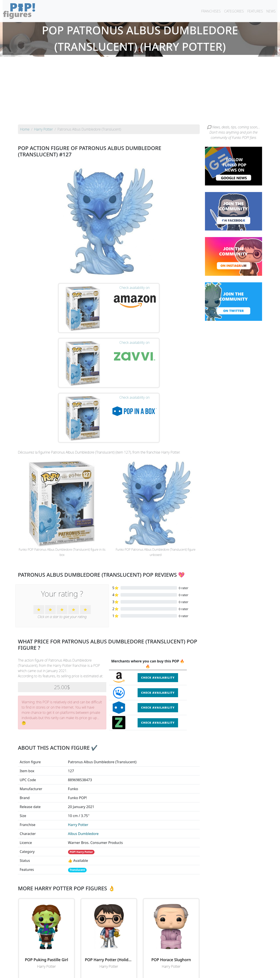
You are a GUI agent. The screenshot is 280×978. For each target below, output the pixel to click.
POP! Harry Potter (81, 773)
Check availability (158, 599)
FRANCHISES (210, 11)
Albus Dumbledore (83, 754)
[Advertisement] (140, 91)
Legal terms (172, 971)
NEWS (271, 11)
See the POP (46, 907)
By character (158, 963)
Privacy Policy (194, 971)
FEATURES (255, 11)
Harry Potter (78, 745)
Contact (154, 971)
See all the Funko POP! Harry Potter (109, 927)
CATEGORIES (234, 11)
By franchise (136, 963)
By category (181, 963)
